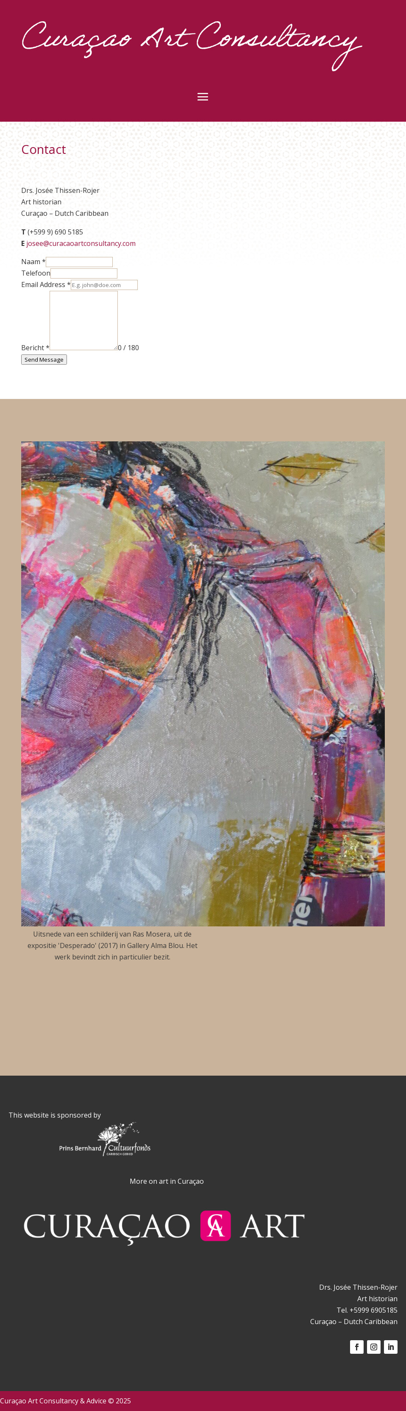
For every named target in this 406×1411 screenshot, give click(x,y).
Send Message (44, 359)
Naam (33, 261)
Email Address (46, 284)
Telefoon (35, 273)
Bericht (35, 347)
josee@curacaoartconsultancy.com (81, 243)
